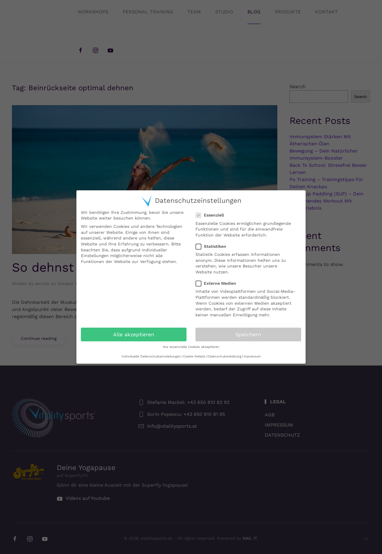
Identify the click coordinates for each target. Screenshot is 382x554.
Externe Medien (218, 283)
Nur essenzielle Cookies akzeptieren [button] (191, 347)
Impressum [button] (252, 356)
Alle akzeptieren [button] (133, 334)
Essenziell (212, 215)
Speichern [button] (248, 334)
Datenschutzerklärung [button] (224, 356)
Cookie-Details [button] (194, 356)
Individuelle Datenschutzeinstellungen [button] (151, 356)
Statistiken (213, 246)
